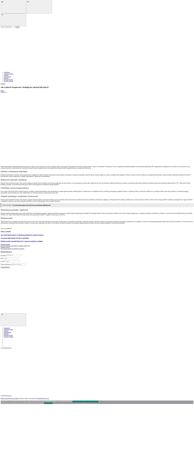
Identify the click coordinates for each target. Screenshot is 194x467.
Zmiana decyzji (48, 403)
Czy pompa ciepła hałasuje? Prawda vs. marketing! (15, 238)
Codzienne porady (8, 73)
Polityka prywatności (93, 401)
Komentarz (3, 255)
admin (2, 90)
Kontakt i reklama (8, 81)
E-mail (3, 261)
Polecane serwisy (8, 79)
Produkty (6, 78)
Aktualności (7, 72)
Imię (2, 258)
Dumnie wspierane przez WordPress (10, 398)
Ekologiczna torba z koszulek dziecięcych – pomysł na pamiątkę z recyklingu (22, 241)
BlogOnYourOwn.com (43, 398)
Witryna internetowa (6, 264)
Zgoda (74, 401)
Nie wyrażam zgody (82, 401)
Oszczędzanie (7, 76)
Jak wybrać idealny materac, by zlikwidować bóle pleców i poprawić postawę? (22, 235)
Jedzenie (6, 75)
